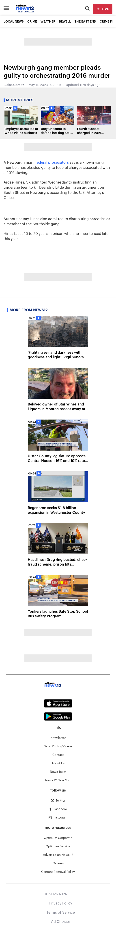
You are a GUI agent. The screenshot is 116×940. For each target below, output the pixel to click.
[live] (102, 9)
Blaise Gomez (14, 85)
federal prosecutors (52, 162)
